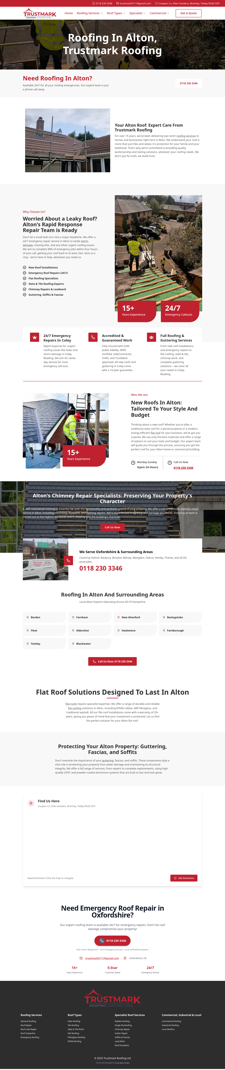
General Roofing (28, 1022)
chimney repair (190, 508)
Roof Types (116, 13)
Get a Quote (189, 13)
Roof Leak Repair (29, 1030)
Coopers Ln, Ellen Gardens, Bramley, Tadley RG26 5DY (187, 3)
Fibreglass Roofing (76, 1038)
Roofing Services (90, 13)
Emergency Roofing (30, 1038)
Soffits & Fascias (122, 1038)
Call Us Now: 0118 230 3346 (112, 662)
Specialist (137, 13)
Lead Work (120, 1042)
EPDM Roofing (74, 1042)
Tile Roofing (73, 1026)
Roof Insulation (122, 1046)
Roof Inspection (28, 1034)
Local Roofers (168, 1030)
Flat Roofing (73, 1034)
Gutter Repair (121, 1034)
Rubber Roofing (122, 1022)
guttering (108, 761)
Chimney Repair (122, 1030)
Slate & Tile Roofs (76, 1030)
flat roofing (74, 709)
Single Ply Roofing (123, 1026)
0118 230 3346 (102, 3)
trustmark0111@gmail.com (133, 3)
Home (69, 15)
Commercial (160, 13)
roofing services (186, 136)
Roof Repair (26, 1026)
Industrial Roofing (170, 1026)
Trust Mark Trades (122, 1064)
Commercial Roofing (171, 1022)
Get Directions (184, 879)
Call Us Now (112, 528)
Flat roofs (71, 705)
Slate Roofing (74, 1022)
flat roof (155, 433)
